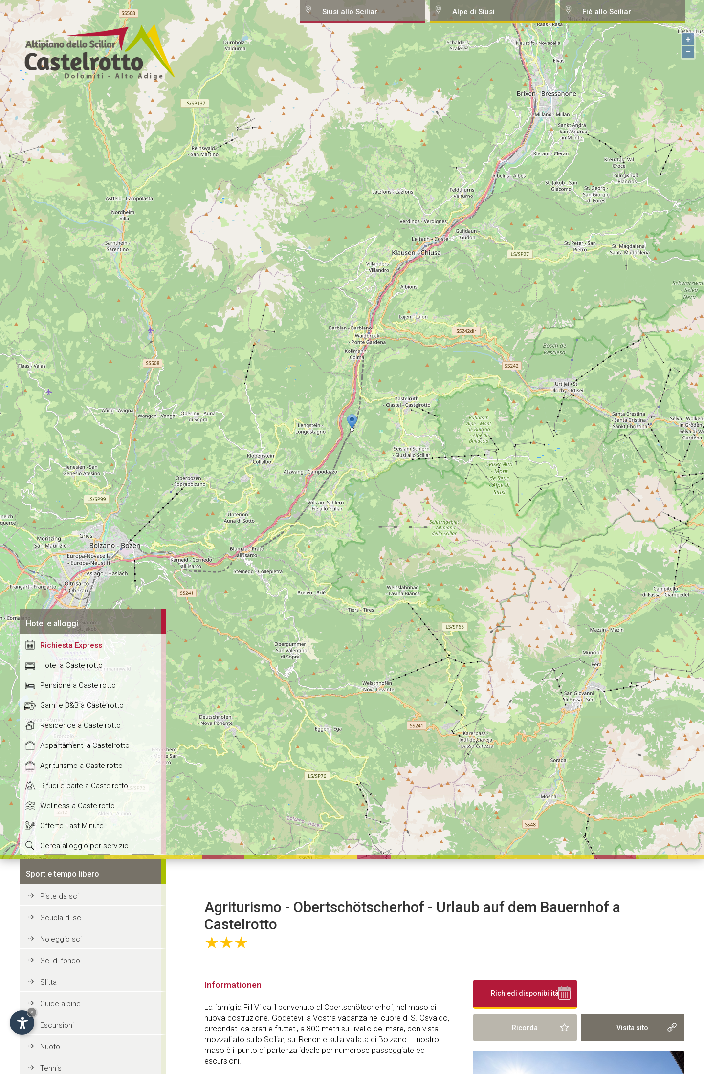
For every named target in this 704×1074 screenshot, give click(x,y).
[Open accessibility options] (22, 1022)
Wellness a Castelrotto (77, 805)
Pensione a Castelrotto (78, 685)
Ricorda (525, 1027)
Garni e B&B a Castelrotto (82, 705)
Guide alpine (60, 1003)
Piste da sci (59, 896)
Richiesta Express (71, 645)
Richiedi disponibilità (525, 993)
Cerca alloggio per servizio (84, 845)
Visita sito (632, 1027)
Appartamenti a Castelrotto (85, 745)
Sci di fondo (60, 960)
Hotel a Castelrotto (71, 665)
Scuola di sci (61, 917)
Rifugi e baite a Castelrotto (84, 785)
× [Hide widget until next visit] (32, 1012)
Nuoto (50, 1046)
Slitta (48, 982)
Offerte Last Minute (72, 825)
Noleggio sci (61, 939)
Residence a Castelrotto (80, 725)
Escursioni (57, 1025)
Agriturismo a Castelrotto (81, 765)
